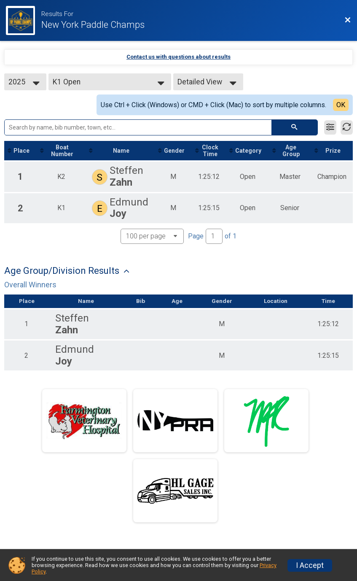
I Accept (310, 565)
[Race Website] (23, 20)
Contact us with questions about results (178, 57)
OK (340, 105)
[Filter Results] (330, 127)
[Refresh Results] (347, 127)
